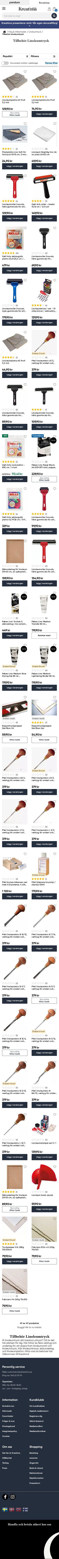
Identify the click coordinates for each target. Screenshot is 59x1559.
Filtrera (35, 56)
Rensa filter (51, 62)
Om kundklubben (37, 1406)
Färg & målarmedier (17, 32)
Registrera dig (35, 1416)
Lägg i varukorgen (44, 114)
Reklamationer (36, 1473)
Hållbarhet (7, 1458)
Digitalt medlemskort (38, 1411)
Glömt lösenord (36, 1421)
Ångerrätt (33, 1463)
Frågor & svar (8, 1421)
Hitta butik (7, 1411)
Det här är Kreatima (11, 1453)
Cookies (6, 1436)
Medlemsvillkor (36, 1426)
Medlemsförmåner (37, 1431)
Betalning (33, 1453)
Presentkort (34, 1483)
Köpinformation (36, 1478)
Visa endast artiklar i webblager (24, 63)
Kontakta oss (8, 1406)
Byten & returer (36, 1468)
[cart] (54, 9)
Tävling (5, 1463)
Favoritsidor (7, 1416)
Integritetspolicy (9, 1431)
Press (4, 1468)
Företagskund (8, 1426)
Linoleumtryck (35, 32)
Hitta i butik (15, 740)
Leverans (33, 1458)
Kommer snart (44, 635)
